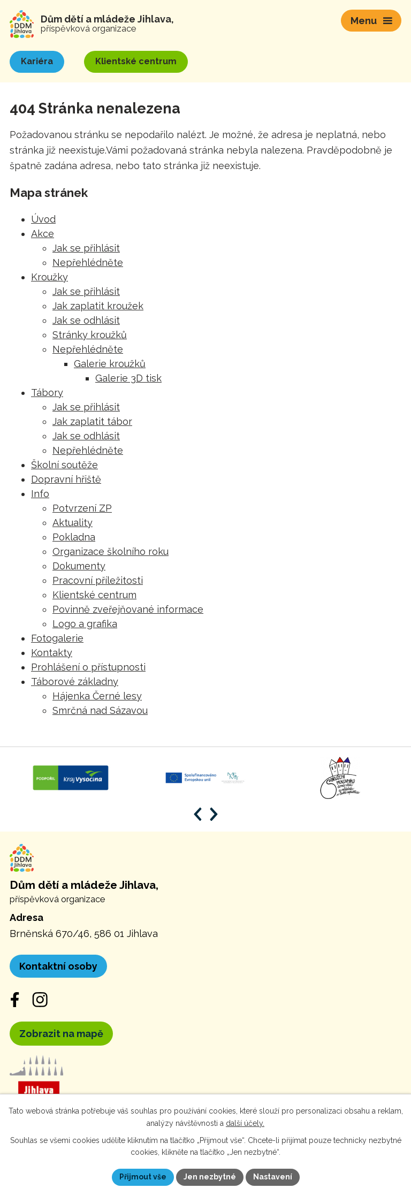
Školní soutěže (64, 464)
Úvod (43, 219)
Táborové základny (74, 681)
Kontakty (51, 652)
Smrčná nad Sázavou (100, 710)
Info (40, 493)
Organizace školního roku (110, 551)
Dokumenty (78, 566)
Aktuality (72, 522)
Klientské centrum (94, 594)
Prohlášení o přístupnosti (88, 667)
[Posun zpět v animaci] (198, 814)
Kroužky (49, 277)
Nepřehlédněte (87, 262)
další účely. (245, 1123)
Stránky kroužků (89, 334)
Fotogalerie (57, 638)
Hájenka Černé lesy (97, 696)
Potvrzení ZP (82, 508)
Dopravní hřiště (66, 479)
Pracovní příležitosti (97, 580)
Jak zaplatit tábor (92, 421)
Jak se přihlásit (86, 248)
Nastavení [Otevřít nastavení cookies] (272, 1176)
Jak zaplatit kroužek (97, 305)
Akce (42, 233)
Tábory (47, 392)
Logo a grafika (84, 623)
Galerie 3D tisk (128, 378)
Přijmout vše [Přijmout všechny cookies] (142, 1176)
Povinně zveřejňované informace (127, 609)
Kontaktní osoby (58, 966)
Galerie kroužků (110, 363)
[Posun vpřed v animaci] (214, 814)
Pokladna (73, 537)
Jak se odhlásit (86, 320)
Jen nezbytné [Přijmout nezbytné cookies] (210, 1176)
